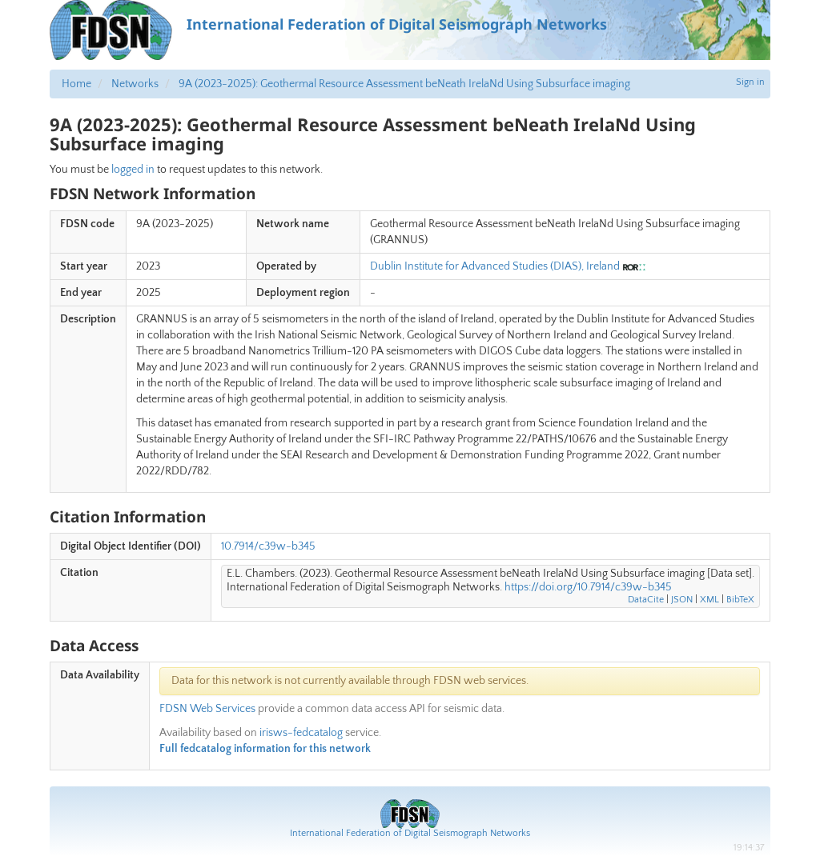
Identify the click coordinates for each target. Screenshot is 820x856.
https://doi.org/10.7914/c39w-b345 (588, 587)
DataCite (646, 599)
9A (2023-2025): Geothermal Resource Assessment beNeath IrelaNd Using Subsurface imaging (404, 84)
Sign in (750, 82)
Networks (135, 84)
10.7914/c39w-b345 (268, 546)
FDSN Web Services (207, 708)
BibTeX (740, 599)
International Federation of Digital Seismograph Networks (410, 833)
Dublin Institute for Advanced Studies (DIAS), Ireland (495, 266)
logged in (133, 169)
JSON (682, 599)
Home (76, 84)
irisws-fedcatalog (301, 732)
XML (709, 599)
